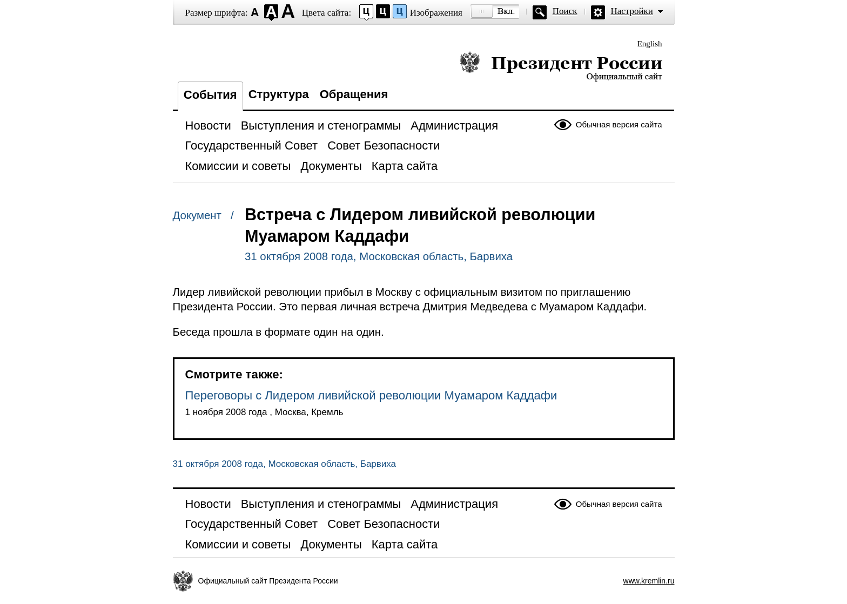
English (649, 43)
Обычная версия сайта (619, 124)
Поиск (565, 11)
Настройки (632, 11)
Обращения (354, 94)
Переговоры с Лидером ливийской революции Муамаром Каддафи (371, 395)
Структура (278, 94)
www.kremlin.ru (649, 580)
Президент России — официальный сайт (561, 66)
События (210, 94)
